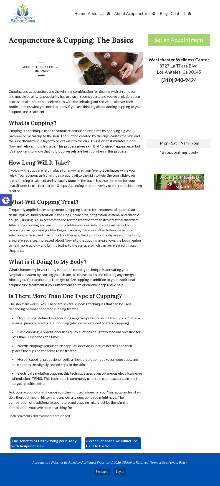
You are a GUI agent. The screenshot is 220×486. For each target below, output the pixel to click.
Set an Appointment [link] (179, 39)
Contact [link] (178, 13)
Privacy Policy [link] (177, 462)
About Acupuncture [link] (132, 13)
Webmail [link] (102, 471)
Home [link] (79, 13)
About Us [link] (96, 13)
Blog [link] (164, 13)
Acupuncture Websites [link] (48, 462)
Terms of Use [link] (158, 462)
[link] (6, 200)
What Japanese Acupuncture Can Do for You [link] (111, 443)
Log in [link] (120, 471)
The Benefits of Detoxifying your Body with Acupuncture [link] (44, 443)
